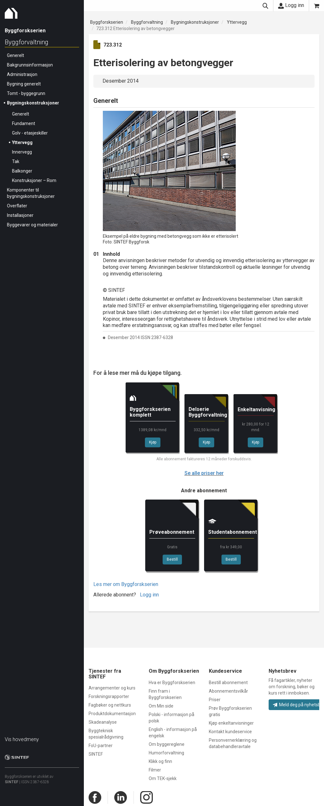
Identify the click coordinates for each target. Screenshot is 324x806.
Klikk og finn (160, 761)
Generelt (15, 55)
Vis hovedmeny (22, 739)
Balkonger (22, 170)
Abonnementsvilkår (228, 691)
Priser (215, 699)
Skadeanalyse (103, 722)
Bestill (172, 559)
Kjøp (152, 442)
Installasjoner (20, 215)
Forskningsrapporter (109, 696)
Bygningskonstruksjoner (33, 102)
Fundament (23, 123)
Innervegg (22, 151)
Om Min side (161, 705)
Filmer (155, 769)
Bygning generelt (24, 83)
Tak (15, 161)
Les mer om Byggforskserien (125, 584)
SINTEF (11, 782)
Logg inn (291, 5)
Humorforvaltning (166, 752)
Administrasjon (22, 74)
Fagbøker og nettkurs (110, 705)
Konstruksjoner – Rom (34, 180)
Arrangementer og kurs (112, 687)
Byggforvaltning (26, 42)
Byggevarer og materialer (32, 224)
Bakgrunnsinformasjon (30, 64)
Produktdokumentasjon (112, 713)
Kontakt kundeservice (230, 731)
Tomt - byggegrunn (26, 93)
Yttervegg (22, 142)
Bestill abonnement (228, 682)
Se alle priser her (204, 473)
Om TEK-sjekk (163, 778)
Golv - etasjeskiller (30, 132)
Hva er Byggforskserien (172, 682)
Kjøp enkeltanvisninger (231, 723)
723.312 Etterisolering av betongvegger (135, 28)
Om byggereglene (166, 744)
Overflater (17, 205)
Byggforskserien (106, 22)
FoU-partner (101, 745)
